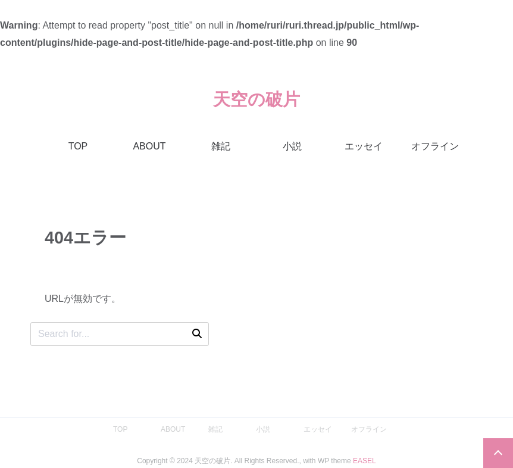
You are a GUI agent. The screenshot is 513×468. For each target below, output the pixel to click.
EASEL (364, 461)
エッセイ (364, 146)
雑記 (220, 146)
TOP (78, 146)
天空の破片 (256, 99)
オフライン (435, 146)
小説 (292, 146)
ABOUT (149, 146)
